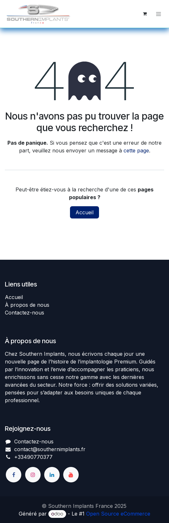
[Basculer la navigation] (158, 14)
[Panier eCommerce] (144, 13)
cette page (136, 150)
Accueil (84, 212)
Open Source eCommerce (118, 513)
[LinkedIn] (52, 474)
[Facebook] (13, 474)
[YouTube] (71, 474)
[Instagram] (33, 474)
